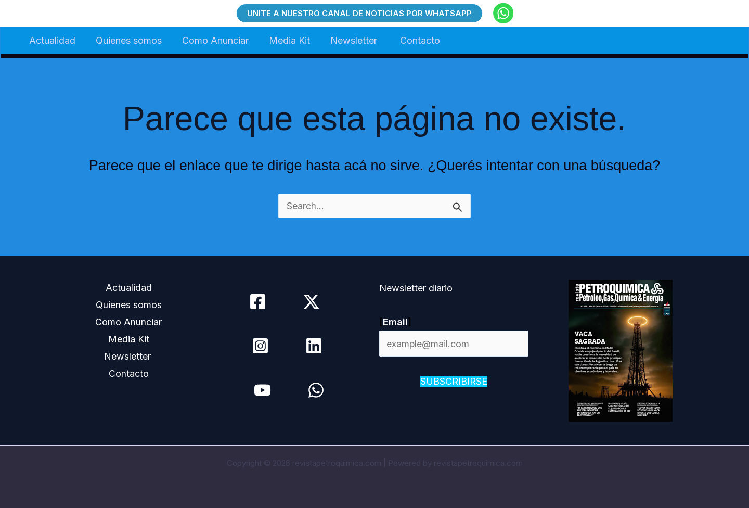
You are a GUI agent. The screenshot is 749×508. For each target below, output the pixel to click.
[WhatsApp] (316, 390)
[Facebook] (258, 302)
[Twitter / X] (311, 302)
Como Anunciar (211, 40)
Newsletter (347, 40)
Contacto (411, 40)
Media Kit (283, 40)
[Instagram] (260, 346)
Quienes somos (126, 40)
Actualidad (51, 40)
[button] (359, 13)
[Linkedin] (313, 346)
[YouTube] (262, 390)
